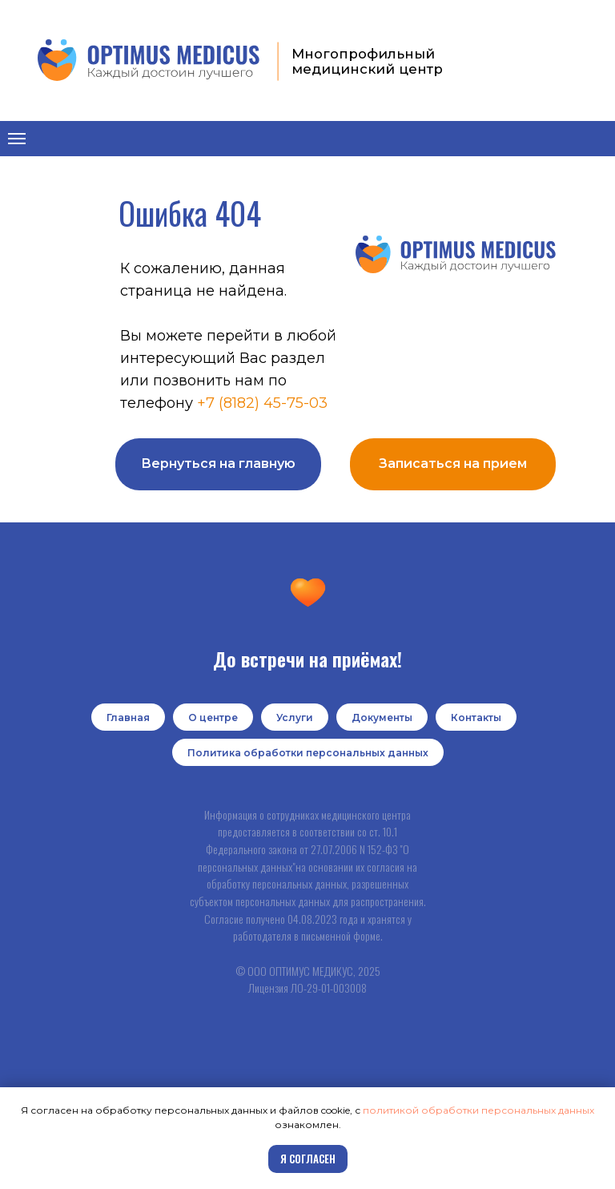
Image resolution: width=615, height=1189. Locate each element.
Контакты (476, 717)
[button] (453, 464)
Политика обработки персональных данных (307, 753)
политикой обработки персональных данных (478, 1110)
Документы (382, 717)
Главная (128, 717)
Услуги (294, 717)
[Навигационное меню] (17, 138)
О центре (213, 717)
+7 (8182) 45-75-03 (262, 403)
